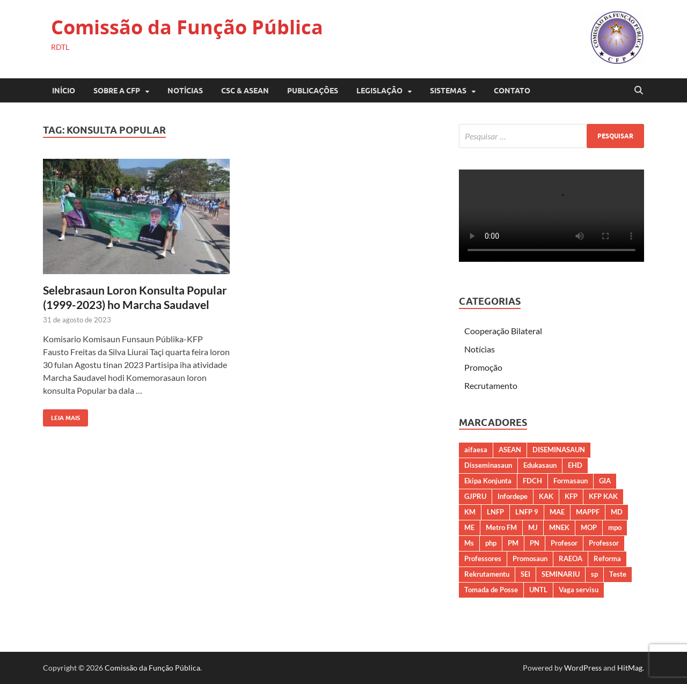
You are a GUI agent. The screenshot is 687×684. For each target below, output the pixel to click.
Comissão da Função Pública (187, 27)
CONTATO (512, 90)
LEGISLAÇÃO (379, 90)
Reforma (607, 558)
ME (469, 527)
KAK (546, 496)
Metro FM (501, 527)
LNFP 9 (526, 512)
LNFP (495, 512)
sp (594, 574)
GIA (605, 480)
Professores (482, 558)
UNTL (538, 589)
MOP (589, 527)
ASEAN (510, 449)
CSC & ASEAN (245, 90)
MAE (557, 512)
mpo (615, 527)
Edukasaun (540, 465)
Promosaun (530, 558)
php (490, 543)
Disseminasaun (488, 465)
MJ (533, 527)
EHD (575, 465)
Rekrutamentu (486, 574)
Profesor (564, 543)
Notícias (185, 90)
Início (63, 90)
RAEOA (570, 558)
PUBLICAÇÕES (312, 90)
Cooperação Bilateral (503, 331)
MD (617, 512)
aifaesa (475, 449)
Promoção (483, 367)
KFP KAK (603, 496)
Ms (469, 543)
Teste (617, 574)
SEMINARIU (561, 574)
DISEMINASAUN (558, 449)
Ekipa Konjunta (487, 480)
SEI (525, 574)
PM (513, 543)
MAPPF (588, 512)
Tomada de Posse (491, 589)
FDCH (532, 480)
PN (534, 543)
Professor (604, 543)
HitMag (629, 667)
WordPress (583, 667)
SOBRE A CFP (116, 90)
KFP (571, 496)
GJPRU (475, 496)
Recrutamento (490, 385)
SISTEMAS (448, 90)
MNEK (559, 527)
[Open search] (639, 90)
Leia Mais (61, 415)
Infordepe (513, 496)
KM (470, 512)
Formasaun (570, 480)
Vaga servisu (578, 589)
